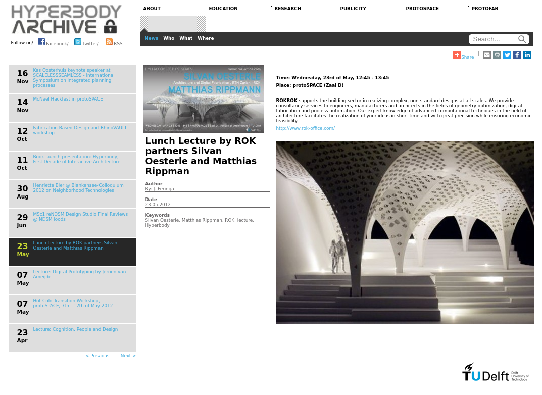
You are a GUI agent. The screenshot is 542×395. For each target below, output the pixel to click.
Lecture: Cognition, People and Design (75, 329)
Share (463, 55)
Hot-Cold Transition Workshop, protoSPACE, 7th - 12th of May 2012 (73, 303)
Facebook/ (53, 41)
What (185, 38)
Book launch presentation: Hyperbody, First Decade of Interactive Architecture (77, 159)
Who (168, 38)
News (152, 38)
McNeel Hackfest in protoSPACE (68, 99)
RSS (114, 41)
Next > (128, 355)
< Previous (97, 355)
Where (206, 38)
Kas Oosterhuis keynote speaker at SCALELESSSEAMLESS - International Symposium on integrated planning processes (74, 78)
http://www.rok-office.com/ (305, 128)
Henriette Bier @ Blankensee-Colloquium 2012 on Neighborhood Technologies (78, 188)
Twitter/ (86, 41)
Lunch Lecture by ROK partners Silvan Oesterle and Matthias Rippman (75, 245)
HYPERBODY (66, 19)
